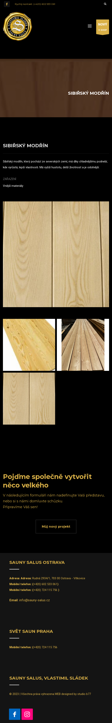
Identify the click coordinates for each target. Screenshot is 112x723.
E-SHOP (102, 27)
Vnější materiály (13, 186)
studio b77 (84, 694)
